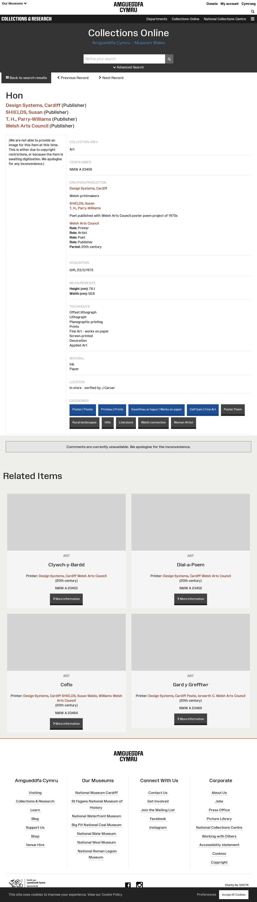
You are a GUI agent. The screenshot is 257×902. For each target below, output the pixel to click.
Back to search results (26, 78)
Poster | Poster (82, 409)
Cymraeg (249, 3)
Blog (35, 819)
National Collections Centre (225, 19)
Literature (126, 422)
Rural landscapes (84, 422)
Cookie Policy (112, 894)
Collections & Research (26, 19)
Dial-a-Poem (190, 564)
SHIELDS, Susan (24, 112)
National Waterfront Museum (96, 816)
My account (230, 3)
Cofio (66, 684)
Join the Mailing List (158, 810)
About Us (219, 792)
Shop (35, 836)
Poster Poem (233, 409)
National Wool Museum (96, 842)
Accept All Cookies (234, 894)
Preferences (206, 894)
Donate (212, 3)
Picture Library (219, 819)
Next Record (110, 78)
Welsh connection (153, 422)
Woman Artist (183, 422)
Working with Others (219, 836)
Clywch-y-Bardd (66, 564)
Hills (108, 422)
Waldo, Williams (99, 696)
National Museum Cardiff (96, 792)
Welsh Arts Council (27, 125)
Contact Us (157, 792)
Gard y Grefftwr (190, 684)
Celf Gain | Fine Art (203, 409)
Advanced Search (128, 67)
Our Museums (14, 3)
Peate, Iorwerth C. (201, 696)
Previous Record (72, 78)
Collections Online (185, 19)
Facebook (158, 819)
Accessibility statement (219, 845)
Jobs (219, 801)
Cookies (219, 854)
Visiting (35, 792)
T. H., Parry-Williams (28, 119)
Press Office (219, 810)
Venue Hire (35, 845)
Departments (156, 19)
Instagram (158, 827)
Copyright (219, 862)
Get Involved (158, 801)
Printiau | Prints (112, 409)
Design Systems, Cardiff (33, 105)
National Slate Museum (96, 834)
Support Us (35, 827)
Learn (35, 810)
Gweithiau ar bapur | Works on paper (156, 409)
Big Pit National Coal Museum (96, 825)
